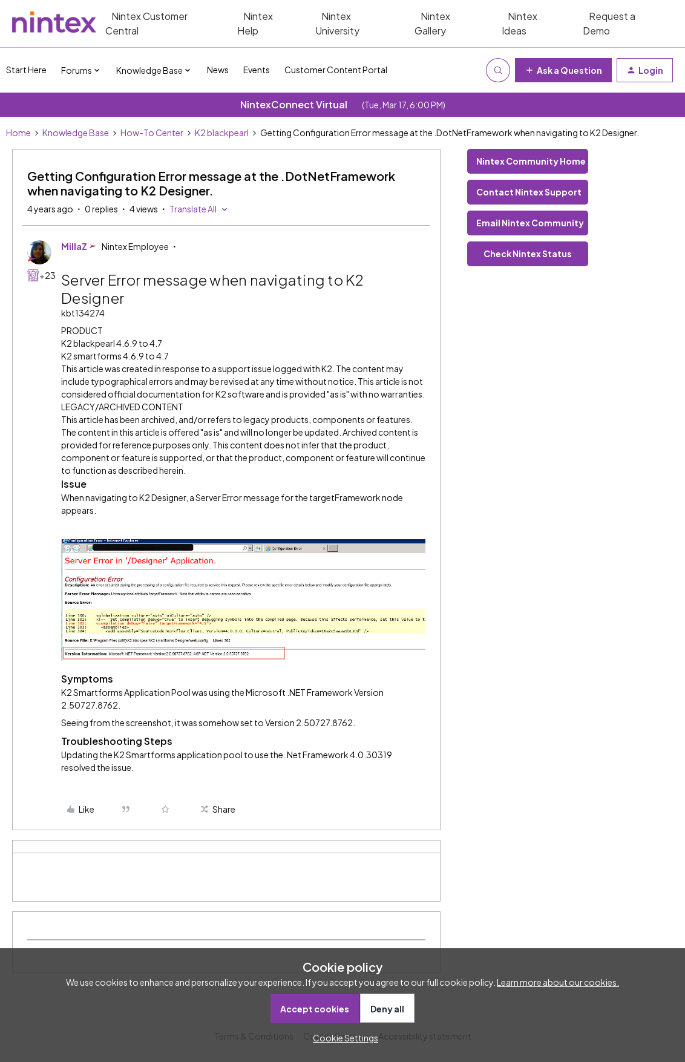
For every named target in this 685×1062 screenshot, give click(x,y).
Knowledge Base (75, 132)
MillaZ (74, 246)
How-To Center (151, 132)
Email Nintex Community (530, 222)
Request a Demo (609, 23)
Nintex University (337, 23)
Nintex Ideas (519, 23)
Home (18, 132)
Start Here (26, 69)
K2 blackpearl (222, 132)
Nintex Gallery (432, 23)
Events (256, 69)
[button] (563, 70)
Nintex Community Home (531, 161)
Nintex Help (255, 23)
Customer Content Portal (335, 69)
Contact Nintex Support (529, 191)
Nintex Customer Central (146, 23)
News (218, 69)
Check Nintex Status (527, 253)
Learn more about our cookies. (558, 982)
